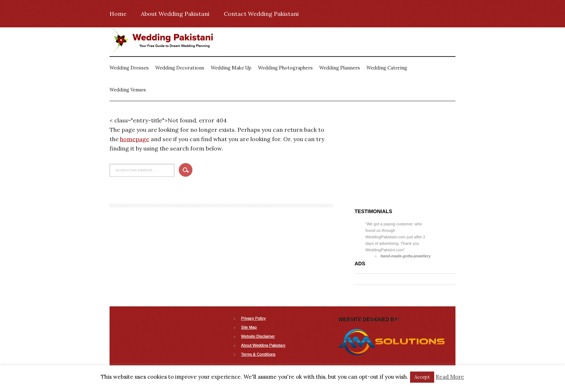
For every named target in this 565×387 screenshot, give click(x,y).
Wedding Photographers (285, 68)
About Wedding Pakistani (175, 13)
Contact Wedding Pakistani (261, 13)
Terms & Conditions (258, 354)
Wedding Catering (386, 68)
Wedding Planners (339, 68)
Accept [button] (422, 377)
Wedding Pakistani (164, 42)
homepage (134, 139)
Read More (450, 376)
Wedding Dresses (129, 68)
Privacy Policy (253, 318)
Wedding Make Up (231, 68)
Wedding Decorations (179, 68)
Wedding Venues (128, 90)
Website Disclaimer (258, 336)
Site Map (249, 327)
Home (118, 13)
